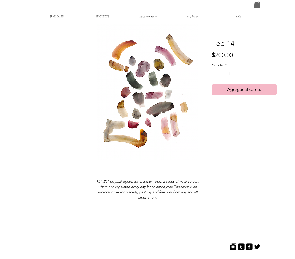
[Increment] (230, 73)
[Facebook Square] (249, 246)
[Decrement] (215, 73)
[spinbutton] (222, 73)
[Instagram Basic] (233, 246)
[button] (257, 4)
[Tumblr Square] (241, 246)
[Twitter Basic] (257, 246)
